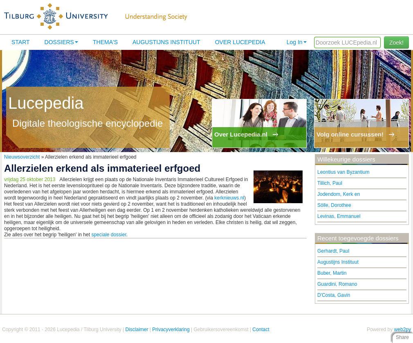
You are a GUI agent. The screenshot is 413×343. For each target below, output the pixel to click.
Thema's (105, 42)
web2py (402, 329)
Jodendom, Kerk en (338, 194)
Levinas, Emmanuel (338, 216)
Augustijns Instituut (166, 42)
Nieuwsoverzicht (22, 157)
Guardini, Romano (337, 284)
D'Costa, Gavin (333, 295)
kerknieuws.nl (229, 198)
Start (20, 42)
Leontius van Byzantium (343, 172)
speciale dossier (108, 235)
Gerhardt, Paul (333, 251)
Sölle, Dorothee (334, 205)
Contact (260, 329)
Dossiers (61, 42)
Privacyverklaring (170, 329)
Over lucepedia (240, 42)
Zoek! (396, 42)
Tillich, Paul (329, 183)
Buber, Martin (331, 273)
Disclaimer (136, 329)
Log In (297, 42)
